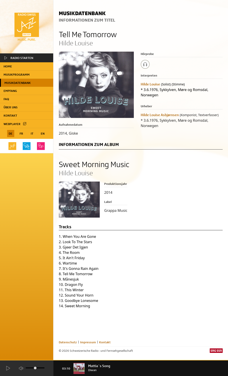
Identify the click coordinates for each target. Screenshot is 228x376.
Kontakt (10, 115)
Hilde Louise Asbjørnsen (160, 115)
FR (21, 133)
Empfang (10, 91)
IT (32, 133)
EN (43, 133)
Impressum (88, 342)
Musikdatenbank (17, 83)
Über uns (11, 107)
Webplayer (15, 123)
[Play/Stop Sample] (145, 64)
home (8, 66)
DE (10, 133)
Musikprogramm (17, 74)
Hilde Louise (150, 84)
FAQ (6, 99)
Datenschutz (68, 342)
